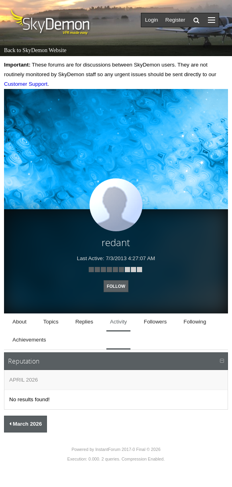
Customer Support (25, 84)
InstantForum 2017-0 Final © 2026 (127, 449)
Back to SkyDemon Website (35, 50)
